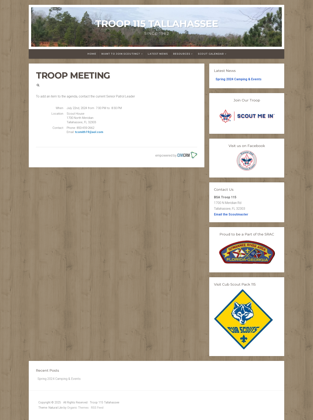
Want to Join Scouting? (120, 53)
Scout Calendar (211, 53)
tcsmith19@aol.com (89, 132)
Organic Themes (78, 407)
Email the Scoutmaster (231, 214)
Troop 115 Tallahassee (156, 23)
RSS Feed (97, 407)
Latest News (158, 53)
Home (91, 53)
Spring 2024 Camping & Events (238, 79)
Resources (181, 53)
